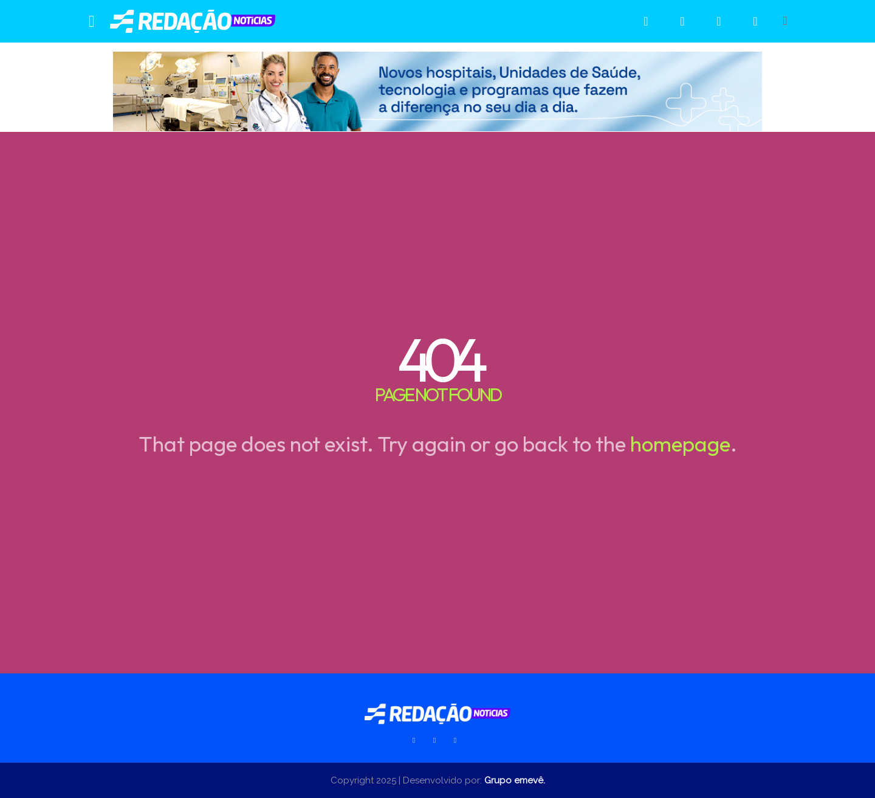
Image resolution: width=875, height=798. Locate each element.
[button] (785, 20)
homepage (680, 443)
